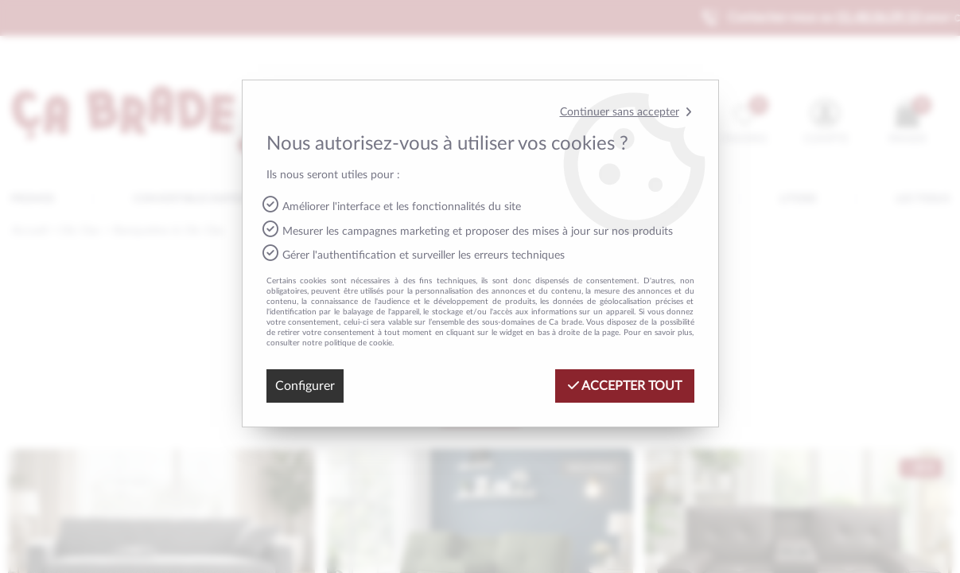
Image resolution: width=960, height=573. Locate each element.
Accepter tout (625, 385)
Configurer (305, 386)
